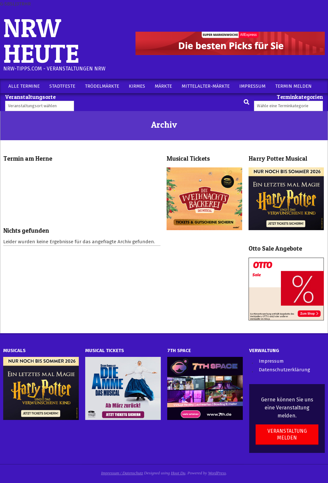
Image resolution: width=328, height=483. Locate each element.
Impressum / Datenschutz (122, 473)
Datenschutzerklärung (284, 370)
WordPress (217, 473)
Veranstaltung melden (287, 434)
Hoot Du (178, 473)
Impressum (271, 361)
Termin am (27, 158)
